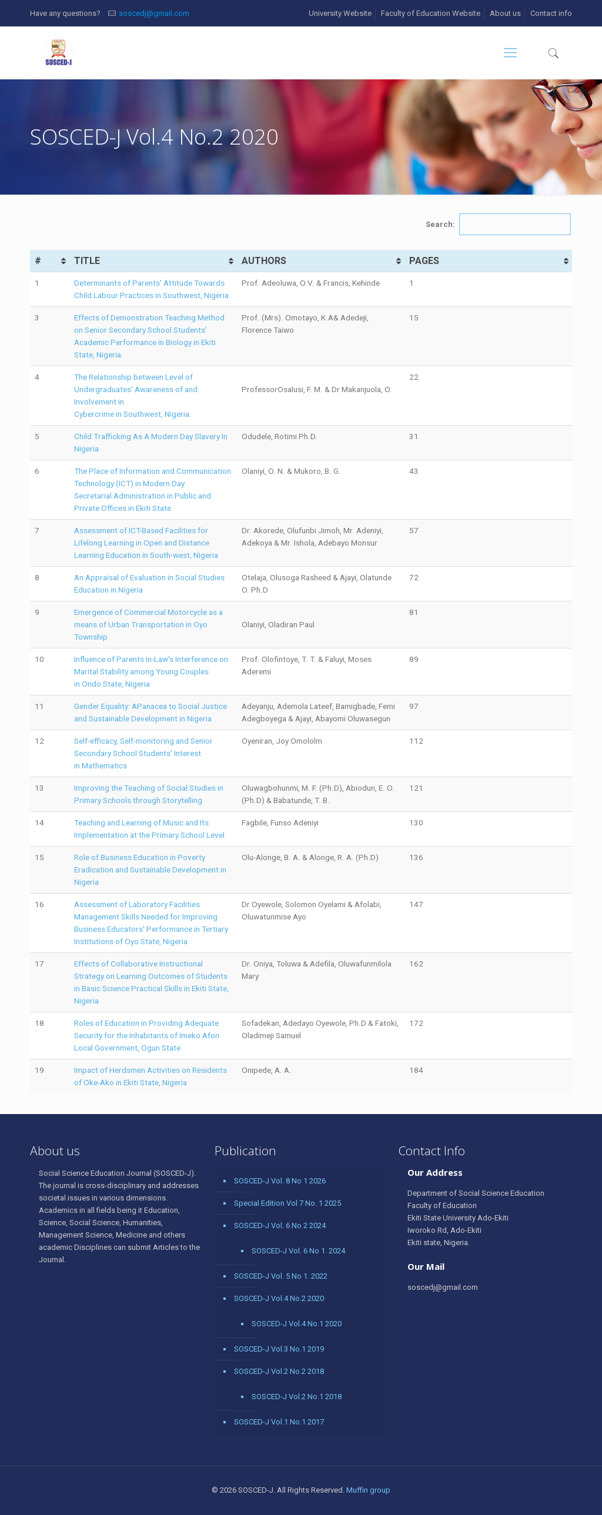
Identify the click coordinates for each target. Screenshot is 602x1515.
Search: (498, 224)
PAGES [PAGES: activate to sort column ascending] (424, 260)
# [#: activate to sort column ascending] (38, 260)
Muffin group (368, 1490)
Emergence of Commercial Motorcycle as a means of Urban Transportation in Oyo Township (148, 624)
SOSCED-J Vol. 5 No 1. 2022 (280, 1276)
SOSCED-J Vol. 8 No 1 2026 (280, 1180)
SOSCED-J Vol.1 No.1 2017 (279, 1421)
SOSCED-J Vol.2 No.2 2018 (279, 1371)
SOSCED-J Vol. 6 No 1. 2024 (298, 1250)
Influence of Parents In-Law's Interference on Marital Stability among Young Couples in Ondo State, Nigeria (151, 671)
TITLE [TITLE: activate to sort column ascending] (87, 260)
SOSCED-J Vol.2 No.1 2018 (297, 1396)
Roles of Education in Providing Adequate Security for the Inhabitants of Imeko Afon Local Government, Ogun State (146, 1035)
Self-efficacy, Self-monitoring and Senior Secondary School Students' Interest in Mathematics (143, 753)
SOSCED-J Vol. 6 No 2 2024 (280, 1225)
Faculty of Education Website (430, 13)
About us (505, 13)
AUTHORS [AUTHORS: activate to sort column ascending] (264, 260)
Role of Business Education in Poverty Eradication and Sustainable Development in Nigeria (150, 869)
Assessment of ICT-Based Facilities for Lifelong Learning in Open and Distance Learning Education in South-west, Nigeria (146, 543)
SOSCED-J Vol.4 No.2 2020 (279, 1298)
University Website (340, 13)
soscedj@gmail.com (154, 13)
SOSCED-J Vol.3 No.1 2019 (279, 1349)
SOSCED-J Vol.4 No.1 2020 (297, 1323)
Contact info (551, 13)
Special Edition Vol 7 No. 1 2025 (287, 1203)
